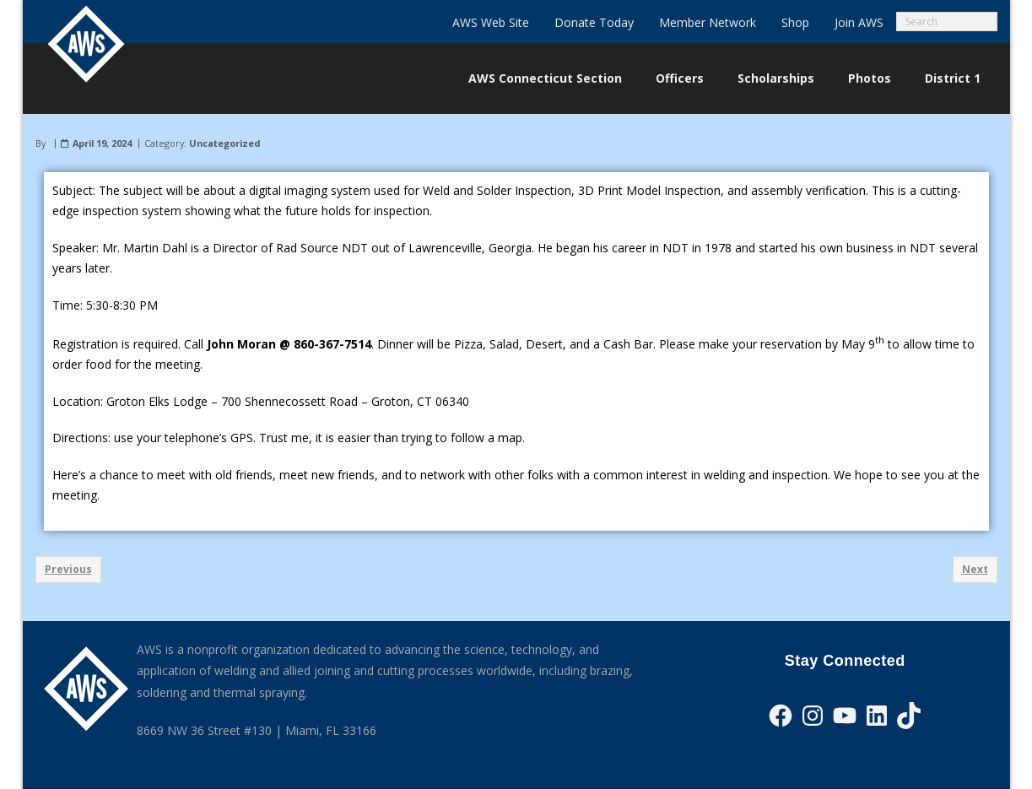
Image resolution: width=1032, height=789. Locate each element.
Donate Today (594, 22)
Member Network (707, 22)
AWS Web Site (490, 22)
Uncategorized (224, 143)
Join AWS (859, 22)
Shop (795, 22)
